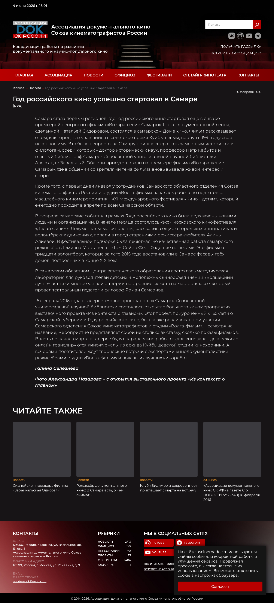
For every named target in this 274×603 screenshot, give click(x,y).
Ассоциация (58, 75)
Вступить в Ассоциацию (236, 53)
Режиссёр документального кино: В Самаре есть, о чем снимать (101, 489)
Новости (93, 75)
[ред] (18, 105)
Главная (24, 75)
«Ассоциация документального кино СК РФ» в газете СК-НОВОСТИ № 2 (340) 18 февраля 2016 (231, 491)
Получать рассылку (240, 46)
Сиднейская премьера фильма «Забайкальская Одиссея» (40, 486)
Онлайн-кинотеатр (204, 75)
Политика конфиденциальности (171, 563)
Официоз (125, 75)
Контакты (248, 75)
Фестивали (159, 75)
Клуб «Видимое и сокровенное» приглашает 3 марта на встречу (168, 486)
